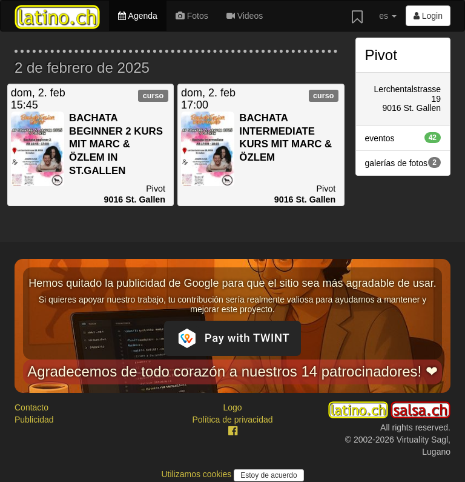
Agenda (137, 16)
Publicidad (34, 419)
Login (428, 16)
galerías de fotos (403, 162)
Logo (232, 407)
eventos (403, 137)
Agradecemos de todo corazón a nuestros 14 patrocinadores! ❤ (232, 371)
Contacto (31, 407)
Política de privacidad (232, 419)
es (388, 16)
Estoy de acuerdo (268, 475)
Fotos (192, 16)
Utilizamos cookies (197, 474)
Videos (244, 16)
